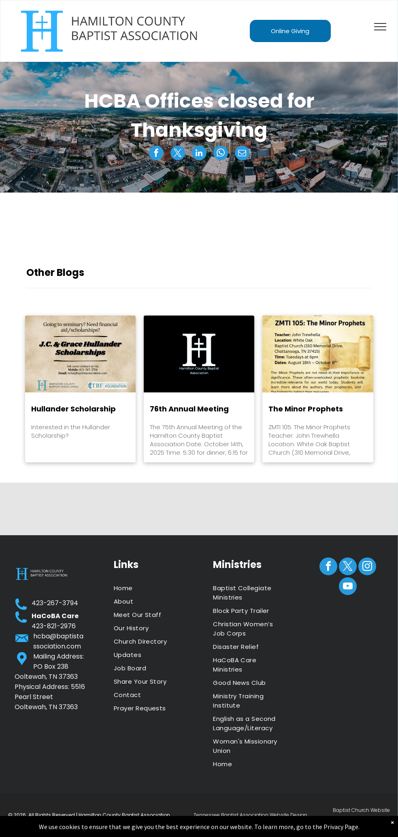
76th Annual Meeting (189, 409)
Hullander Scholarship (73, 409)
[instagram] (367, 567)
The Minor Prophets (305, 409)
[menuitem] (149, 588)
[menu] (380, 26)
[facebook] (328, 567)
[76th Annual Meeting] (199, 354)
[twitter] (348, 567)
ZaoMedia (378, 819)
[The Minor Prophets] (317, 354)
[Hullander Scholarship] (80, 354)
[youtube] (348, 587)
